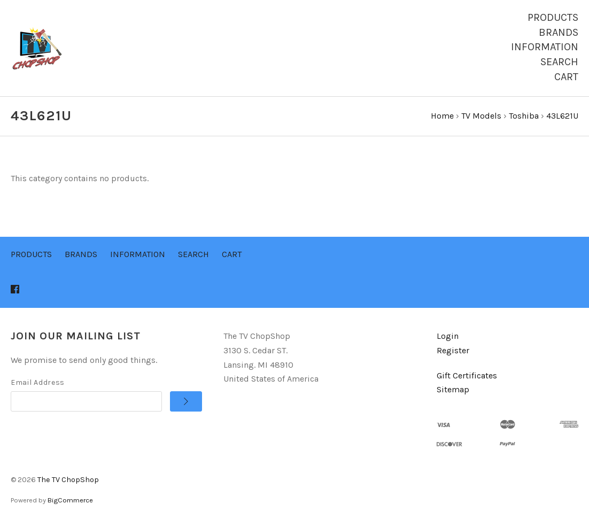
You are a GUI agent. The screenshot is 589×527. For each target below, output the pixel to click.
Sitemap (453, 389)
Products (553, 17)
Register (453, 350)
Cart (566, 77)
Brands (558, 32)
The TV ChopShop (68, 479)
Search (559, 62)
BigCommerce (70, 500)
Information (544, 47)
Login (448, 336)
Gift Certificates (467, 375)
